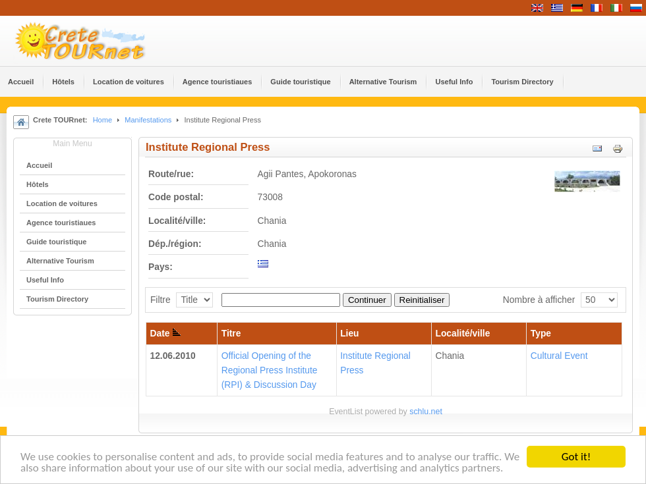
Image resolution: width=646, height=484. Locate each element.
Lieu (349, 333)
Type (541, 333)
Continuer (367, 300)
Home (102, 120)
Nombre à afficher (539, 300)
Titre (231, 333)
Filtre (160, 300)
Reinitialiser (422, 300)
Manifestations (148, 120)
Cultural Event (559, 356)
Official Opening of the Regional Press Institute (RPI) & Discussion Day (269, 370)
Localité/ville (463, 333)
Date (165, 333)
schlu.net (425, 411)
